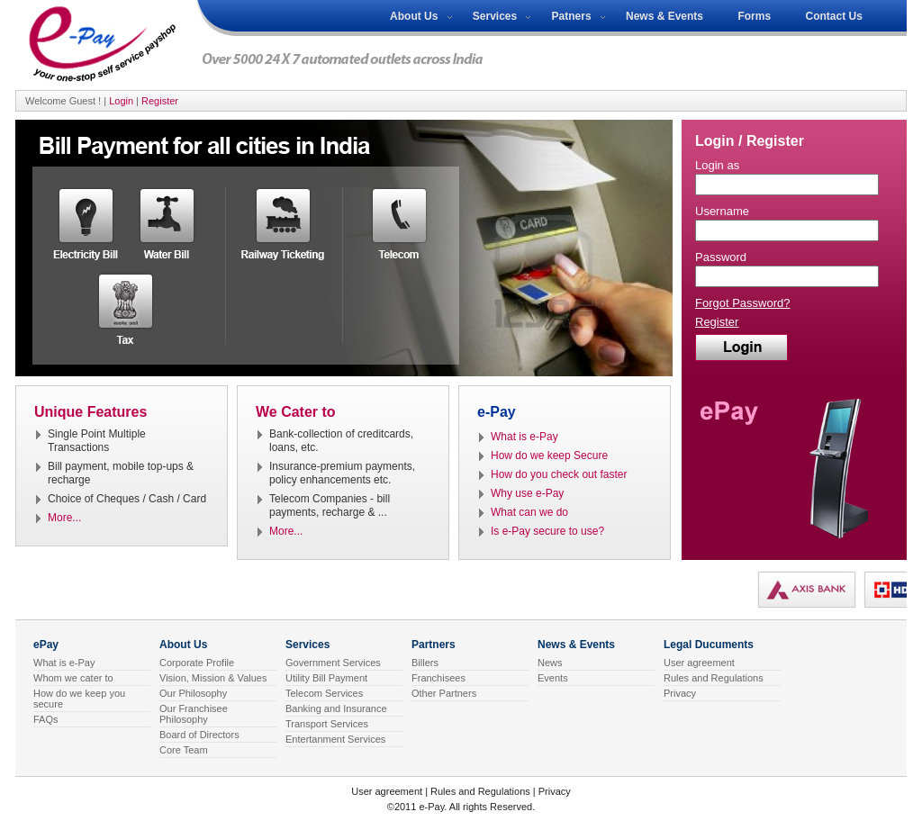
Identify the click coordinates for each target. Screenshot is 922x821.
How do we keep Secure (549, 455)
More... (64, 517)
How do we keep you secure (79, 698)
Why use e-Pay (527, 493)
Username (722, 211)
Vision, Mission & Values (213, 677)
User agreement (699, 662)
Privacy (680, 693)
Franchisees (438, 677)
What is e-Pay (524, 436)
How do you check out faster (559, 474)
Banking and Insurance (336, 708)
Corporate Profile (196, 662)
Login (121, 100)
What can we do (529, 512)
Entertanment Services (335, 739)
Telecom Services (324, 693)
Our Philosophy (193, 693)
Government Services (333, 662)
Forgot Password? (743, 303)
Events (553, 677)
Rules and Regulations (714, 677)
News (550, 662)
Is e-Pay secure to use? (547, 531)
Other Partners (443, 693)
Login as (717, 165)
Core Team (183, 749)
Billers (424, 662)
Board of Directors (199, 734)
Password (720, 257)
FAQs (46, 719)
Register (159, 100)
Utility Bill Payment (326, 677)
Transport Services (326, 723)
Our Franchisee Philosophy (193, 714)
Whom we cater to (73, 677)
